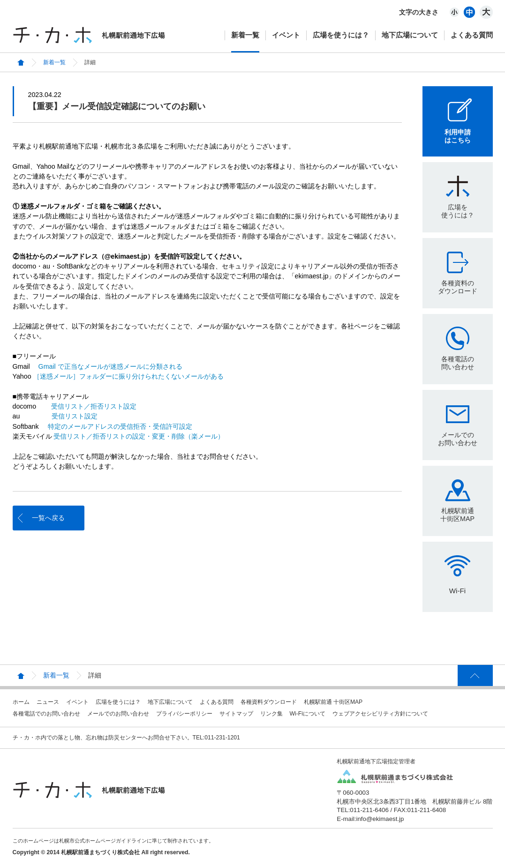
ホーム (21, 702)
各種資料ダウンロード (269, 702)
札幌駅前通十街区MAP (457, 514)
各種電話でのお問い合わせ (46, 713)
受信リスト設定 (75, 416)
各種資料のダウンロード (457, 287)
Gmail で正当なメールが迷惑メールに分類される (110, 366)
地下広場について (410, 35)
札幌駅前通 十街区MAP (333, 702)
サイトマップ (236, 713)
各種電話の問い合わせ (457, 363)
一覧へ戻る (48, 518)
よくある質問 (472, 35)
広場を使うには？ (341, 35)
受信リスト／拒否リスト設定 (93, 406)
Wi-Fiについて (307, 713)
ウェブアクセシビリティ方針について (380, 713)
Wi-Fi (457, 591)
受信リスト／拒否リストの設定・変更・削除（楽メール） (138, 436)
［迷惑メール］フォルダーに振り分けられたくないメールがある (128, 376)
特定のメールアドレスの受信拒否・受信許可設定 (120, 426)
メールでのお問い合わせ (457, 439)
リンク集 (271, 713)
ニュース (48, 702)
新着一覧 (245, 35)
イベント (286, 35)
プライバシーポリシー (184, 713)
